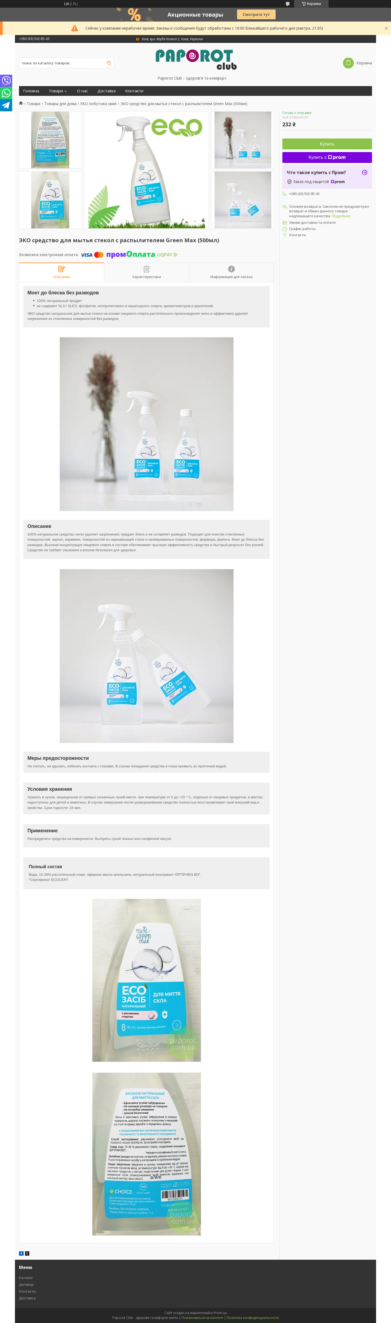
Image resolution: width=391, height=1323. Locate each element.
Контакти (134, 91)
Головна (31, 91)
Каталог (26, 1277)
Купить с (327, 157)
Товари (56, 91)
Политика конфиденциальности (253, 1317)
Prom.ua (220, 1313)
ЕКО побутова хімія (98, 103)
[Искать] (108, 63)
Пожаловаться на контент (202, 1317)
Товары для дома (60, 103)
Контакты (27, 1291)
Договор (26, 1284)
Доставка (106, 91)
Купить (327, 144)
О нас (82, 91)
